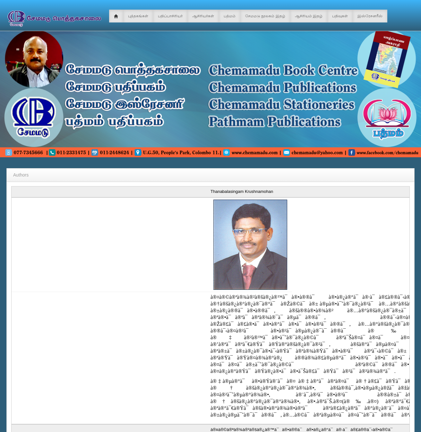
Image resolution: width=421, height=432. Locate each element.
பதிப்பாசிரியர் (170, 16)
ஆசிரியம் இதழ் (308, 16)
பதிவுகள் (340, 16)
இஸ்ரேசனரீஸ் (369, 16)
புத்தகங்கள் (138, 16)
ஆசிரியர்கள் (203, 16)
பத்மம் (230, 16)
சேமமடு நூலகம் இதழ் (265, 16)
